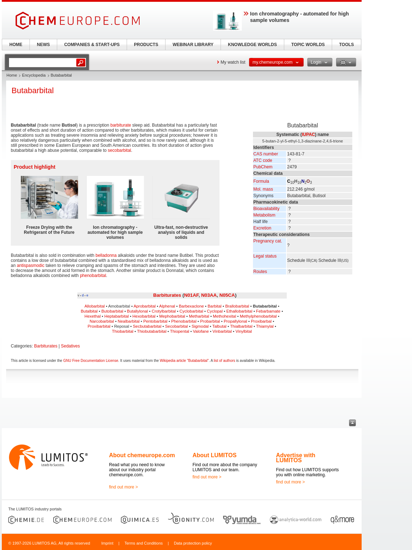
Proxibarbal (261, 321)
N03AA (209, 295)
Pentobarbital (155, 321)
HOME (15, 44)
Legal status (265, 256)
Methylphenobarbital (258, 316)
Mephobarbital (172, 316)
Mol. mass (263, 189)
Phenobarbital (183, 321)
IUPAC (308, 134)
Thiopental (179, 331)
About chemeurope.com (142, 455)
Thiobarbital (122, 331)
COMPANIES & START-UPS (91, 44)
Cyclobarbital (191, 311)
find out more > (123, 487)
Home (11, 75)
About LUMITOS (214, 455)
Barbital (215, 306)
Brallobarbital (237, 306)
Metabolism (264, 215)
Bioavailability (266, 208)
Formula (261, 181)
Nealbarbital (129, 321)
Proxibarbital (99, 326)
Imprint (107, 543)
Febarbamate (268, 311)
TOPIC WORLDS (308, 44)
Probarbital (210, 321)
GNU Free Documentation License (90, 361)
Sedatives (70, 346)
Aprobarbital (144, 306)
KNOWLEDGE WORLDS (252, 44)
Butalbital (89, 311)
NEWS (43, 44)
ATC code (262, 160)
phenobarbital (93, 275)
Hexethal (93, 316)
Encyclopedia (33, 75)
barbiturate (120, 125)
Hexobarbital (143, 316)
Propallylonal (235, 321)
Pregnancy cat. (267, 241)
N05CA (227, 295)
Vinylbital (244, 331)
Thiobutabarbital (152, 331)
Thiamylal (265, 326)
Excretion (262, 228)
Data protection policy (193, 543)
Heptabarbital (116, 316)
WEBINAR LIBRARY (193, 44)
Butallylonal (137, 311)
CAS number (265, 153)
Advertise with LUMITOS (295, 457)
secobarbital (119, 150)
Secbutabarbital (147, 326)
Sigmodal (200, 326)
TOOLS (346, 44)
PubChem (262, 166)
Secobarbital (176, 326)
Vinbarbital (222, 331)
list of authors (224, 361)
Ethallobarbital (239, 311)
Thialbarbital (241, 326)
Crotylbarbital (163, 311)
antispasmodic (31, 265)
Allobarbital (95, 306)
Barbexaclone (191, 306)
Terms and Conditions (143, 543)
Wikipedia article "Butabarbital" (184, 361)
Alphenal (167, 306)
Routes (260, 271)
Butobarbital (112, 311)
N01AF (191, 295)
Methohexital (224, 316)
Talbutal (219, 326)
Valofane (201, 331)
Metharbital (199, 316)
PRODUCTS (146, 44)
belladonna (106, 255)
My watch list (233, 62)
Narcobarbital (102, 321)
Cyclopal (215, 311)
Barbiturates (167, 295)
